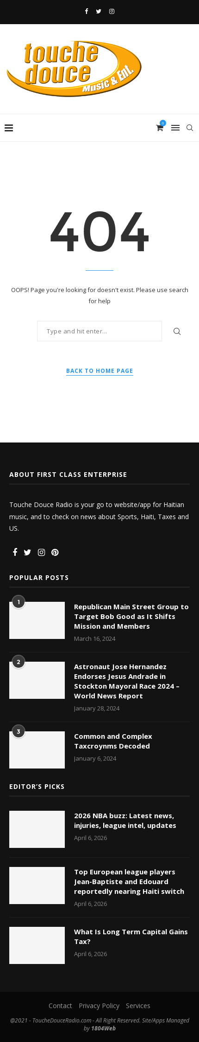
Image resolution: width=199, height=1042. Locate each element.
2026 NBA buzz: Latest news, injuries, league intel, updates (125, 820)
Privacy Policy (99, 1005)
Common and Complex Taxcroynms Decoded (113, 740)
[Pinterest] (55, 552)
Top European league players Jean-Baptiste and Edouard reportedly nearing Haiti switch (129, 881)
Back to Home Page (99, 371)
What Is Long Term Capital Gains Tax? (131, 936)
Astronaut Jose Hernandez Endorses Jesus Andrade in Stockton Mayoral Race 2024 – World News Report (127, 681)
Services (138, 1005)
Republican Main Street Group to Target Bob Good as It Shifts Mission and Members (131, 616)
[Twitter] (98, 11)
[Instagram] (111, 11)
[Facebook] (86, 11)
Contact (60, 1005)
